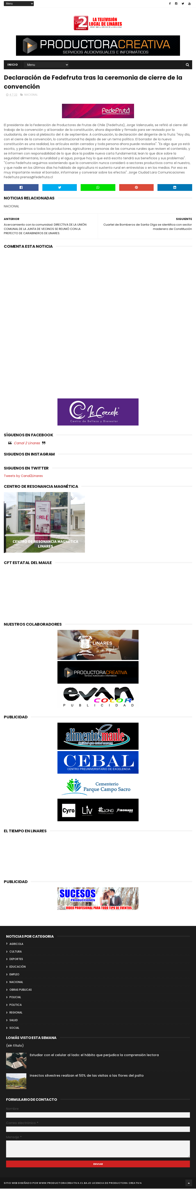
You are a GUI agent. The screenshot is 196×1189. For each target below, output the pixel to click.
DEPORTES (16, 960)
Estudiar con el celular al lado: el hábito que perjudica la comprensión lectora (94, 1055)
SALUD (13, 1020)
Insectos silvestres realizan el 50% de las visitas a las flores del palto (87, 1076)
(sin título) (15, 1046)
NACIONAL (31, 95)
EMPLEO (14, 975)
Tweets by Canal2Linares (23, 476)
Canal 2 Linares (27, 443)
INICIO (12, 65)
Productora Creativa (125, 1183)
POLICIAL (15, 998)
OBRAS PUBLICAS (20, 990)
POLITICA (15, 1005)
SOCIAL (14, 1028)
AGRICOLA (16, 944)
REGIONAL (15, 1013)
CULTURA (15, 952)
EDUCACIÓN (17, 967)
